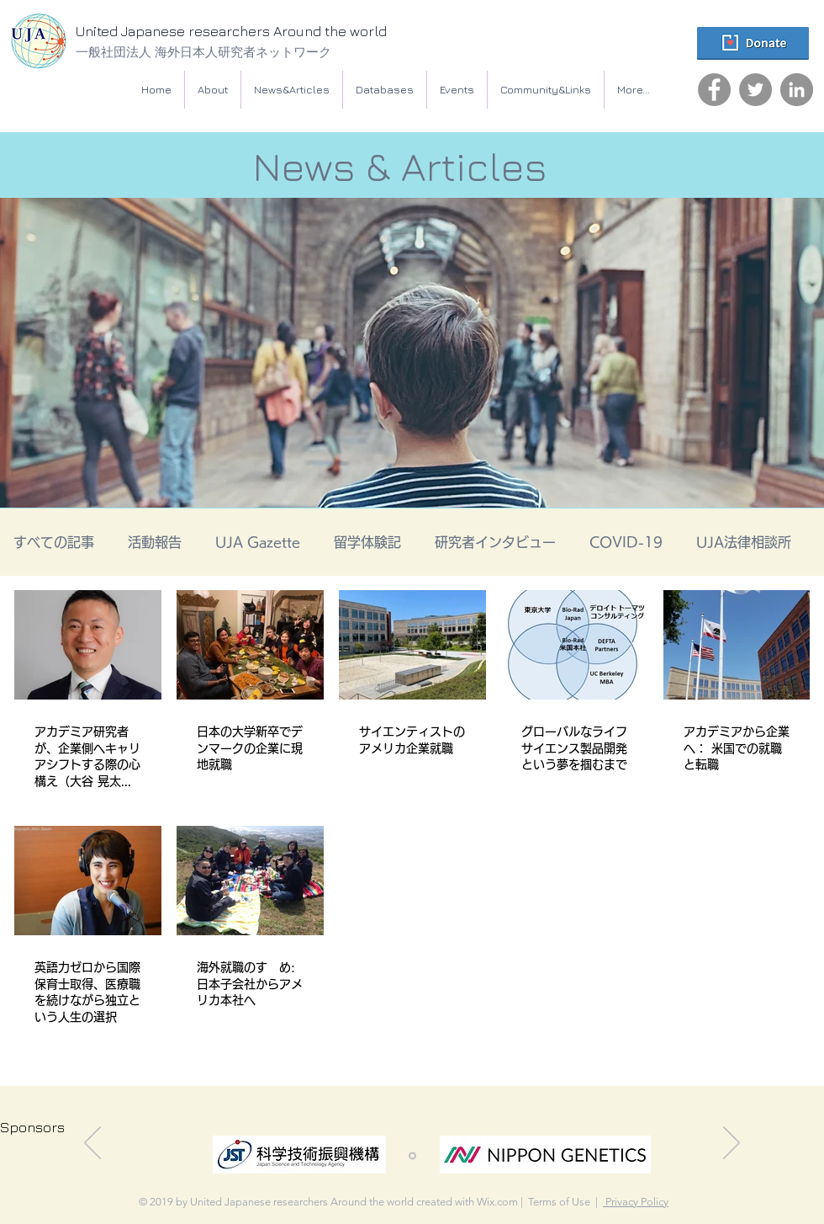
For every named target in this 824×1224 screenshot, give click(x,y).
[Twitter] (755, 89)
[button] (384, 90)
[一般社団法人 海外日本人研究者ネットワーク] (248, 52)
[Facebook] (714, 89)
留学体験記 (367, 542)
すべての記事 (53, 542)
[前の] (92, 1144)
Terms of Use (559, 1201)
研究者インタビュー (495, 542)
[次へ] (731, 1144)
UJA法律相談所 (743, 542)
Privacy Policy (635, 1201)
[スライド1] (412, 1156)
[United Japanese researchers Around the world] (265, 32)
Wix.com (497, 1201)
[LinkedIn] (796, 89)
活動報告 (155, 542)
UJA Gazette (257, 542)
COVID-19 (626, 542)
